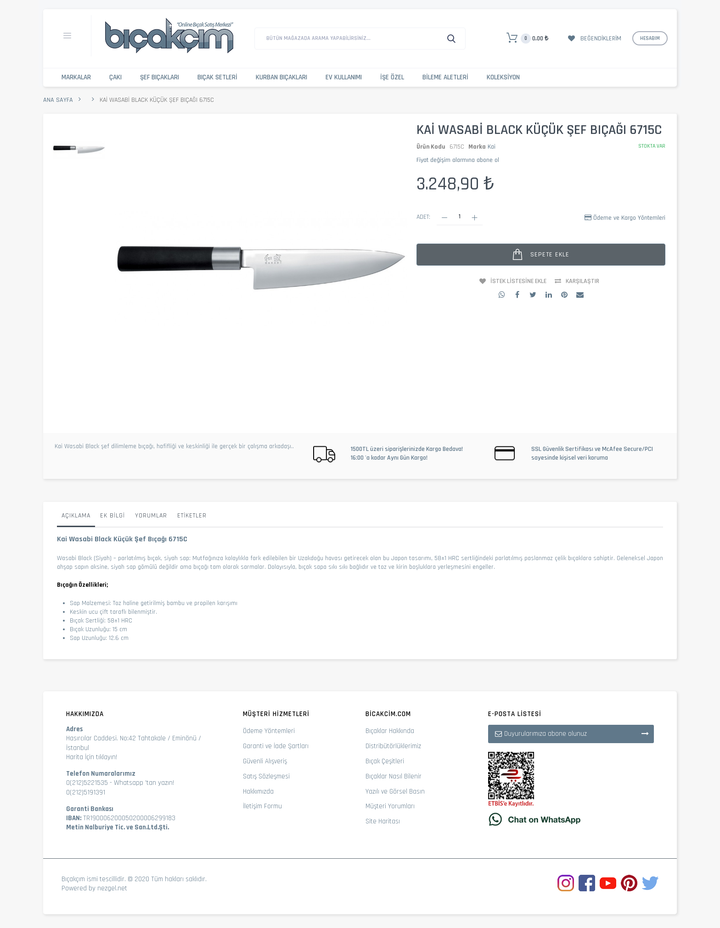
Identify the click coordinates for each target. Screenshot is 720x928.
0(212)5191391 (85, 792)
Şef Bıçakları (159, 77)
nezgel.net (112, 888)
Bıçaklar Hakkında (390, 731)
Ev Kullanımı (344, 77)
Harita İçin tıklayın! (91, 757)
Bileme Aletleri (445, 77)
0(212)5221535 (87, 782)
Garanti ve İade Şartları (276, 746)
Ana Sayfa (58, 100)
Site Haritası (383, 821)
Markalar (76, 77)
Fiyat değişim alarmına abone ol (457, 160)
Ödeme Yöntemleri (269, 731)
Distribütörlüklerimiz (393, 746)
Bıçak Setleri (217, 77)
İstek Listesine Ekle (518, 281)
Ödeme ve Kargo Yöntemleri (629, 218)
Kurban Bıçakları (281, 77)
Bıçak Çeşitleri (385, 761)
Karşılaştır (582, 281)
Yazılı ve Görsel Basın (395, 791)
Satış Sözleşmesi (266, 776)
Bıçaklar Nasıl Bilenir (394, 776)
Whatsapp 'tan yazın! (144, 782)
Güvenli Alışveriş (265, 761)
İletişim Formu (262, 806)
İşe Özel (392, 77)
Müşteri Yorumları (390, 806)
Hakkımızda (258, 791)
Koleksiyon (503, 77)
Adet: (423, 217)
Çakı (115, 77)
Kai (491, 147)
